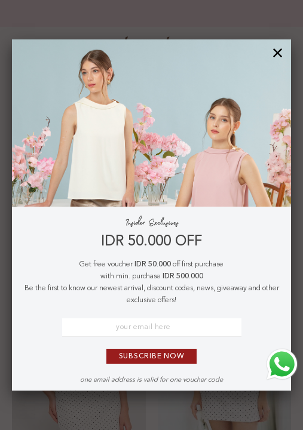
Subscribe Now (152, 356)
